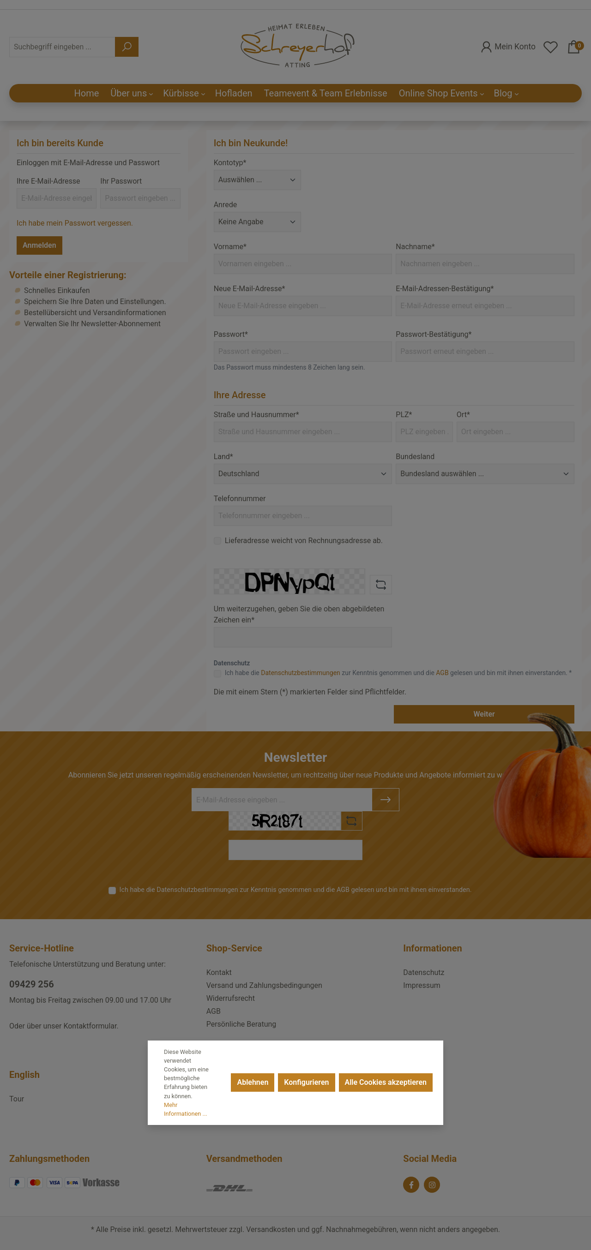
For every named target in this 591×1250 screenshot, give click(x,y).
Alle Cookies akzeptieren (386, 1082)
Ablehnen (252, 1082)
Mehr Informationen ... (185, 1109)
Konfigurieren (306, 1082)
